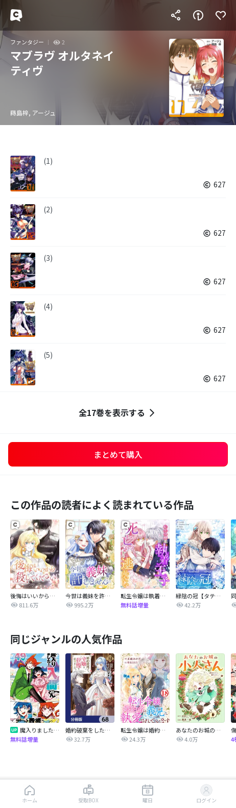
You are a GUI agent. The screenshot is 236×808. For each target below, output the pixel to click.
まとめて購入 (118, 454)
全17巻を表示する (118, 412)
